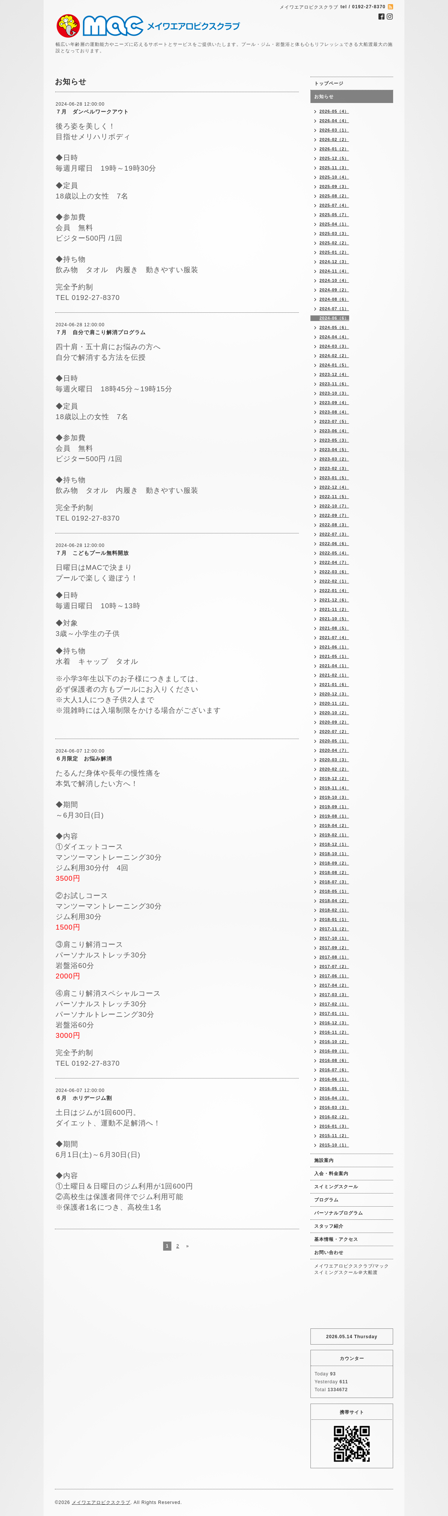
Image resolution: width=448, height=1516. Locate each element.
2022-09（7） (334, 515)
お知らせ (324, 96)
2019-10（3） (334, 797)
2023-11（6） (334, 384)
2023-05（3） (334, 440)
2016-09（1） (334, 1051)
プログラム (326, 1200)
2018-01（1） (334, 919)
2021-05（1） (334, 656)
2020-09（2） (334, 722)
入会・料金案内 (331, 1173)
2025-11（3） (334, 167)
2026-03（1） (334, 130)
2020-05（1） (334, 741)
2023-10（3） (334, 393)
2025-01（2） (334, 252)
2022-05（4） (334, 553)
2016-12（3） (334, 1023)
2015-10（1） (334, 1145)
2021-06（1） (334, 647)
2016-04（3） (334, 1098)
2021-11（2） (334, 609)
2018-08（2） (334, 872)
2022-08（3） (334, 524)
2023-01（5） (334, 478)
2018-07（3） (334, 882)
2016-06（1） (334, 1079)
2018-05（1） (334, 891)
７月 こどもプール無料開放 (92, 553)
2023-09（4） (334, 402)
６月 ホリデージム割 (84, 1098)
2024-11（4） (334, 271)
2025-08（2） (334, 196)
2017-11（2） (334, 929)
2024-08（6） (334, 299)
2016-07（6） (334, 1070)
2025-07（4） (334, 205)
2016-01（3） (334, 1126)
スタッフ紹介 (329, 1226)
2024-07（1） (334, 308)
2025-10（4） (334, 177)
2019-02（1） (334, 835)
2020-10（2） (334, 712)
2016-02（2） (334, 1117)
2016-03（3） (334, 1107)
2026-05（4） (334, 111)
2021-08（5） (334, 628)
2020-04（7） (334, 750)
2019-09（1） (334, 806)
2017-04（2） (334, 985)
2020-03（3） (334, 759)
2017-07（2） (334, 966)
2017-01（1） (334, 1013)
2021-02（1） (334, 675)
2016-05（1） (334, 1088)
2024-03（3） (334, 346)
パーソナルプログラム (338, 1213)
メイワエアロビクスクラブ (101, 1502)
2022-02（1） (334, 581)
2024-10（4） (334, 280)
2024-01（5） (334, 365)
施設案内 (324, 1160)
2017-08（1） (334, 957)
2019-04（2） (334, 825)
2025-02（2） (334, 243)
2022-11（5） (334, 496)
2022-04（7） (334, 562)
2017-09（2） (334, 947)
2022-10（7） (334, 506)
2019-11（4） (334, 788)
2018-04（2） (334, 900)
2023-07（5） (334, 421)
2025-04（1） (334, 224)
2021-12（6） (334, 600)
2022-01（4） (334, 590)
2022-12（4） (334, 487)
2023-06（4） (334, 431)
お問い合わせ (329, 1252)
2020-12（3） (334, 694)
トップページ (329, 83)
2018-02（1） (334, 910)
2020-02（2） (334, 769)
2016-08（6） (334, 1060)
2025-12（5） (334, 158)
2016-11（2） (334, 1032)
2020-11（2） (334, 703)
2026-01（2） (334, 149)
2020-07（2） (334, 731)
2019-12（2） (334, 778)
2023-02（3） (334, 468)
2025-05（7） (334, 214)
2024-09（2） (334, 290)
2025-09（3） (334, 186)
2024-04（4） (334, 337)
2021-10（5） (334, 618)
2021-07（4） (334, 637)
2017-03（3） (334, 994)
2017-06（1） (334, 976)
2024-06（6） (334, 318)
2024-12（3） (334, 261)
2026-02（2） (334, 139)
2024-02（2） (334, 355)
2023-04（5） (334, 449)
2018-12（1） (334, 844)
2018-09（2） (334, 863)
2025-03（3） (334, 233)
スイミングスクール (336, 1186)
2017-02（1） (334, 1004)
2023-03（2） (334, 459)
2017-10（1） (334, 938)
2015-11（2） (334, 1135)
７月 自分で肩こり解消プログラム (101, 332)
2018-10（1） (334, 853)
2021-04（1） (334, 665)
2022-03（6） (334, 571)
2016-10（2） (334, 1041)
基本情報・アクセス (336, 1239)
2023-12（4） (334, 374)
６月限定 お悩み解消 (84, 759)
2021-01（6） (334, 684)
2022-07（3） (334, 534)
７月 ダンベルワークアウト (92, 112)
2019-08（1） (334, 816)
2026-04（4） (334, 120)
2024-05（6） (334, 327)
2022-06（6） (334, 543)
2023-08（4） (334, 412)
